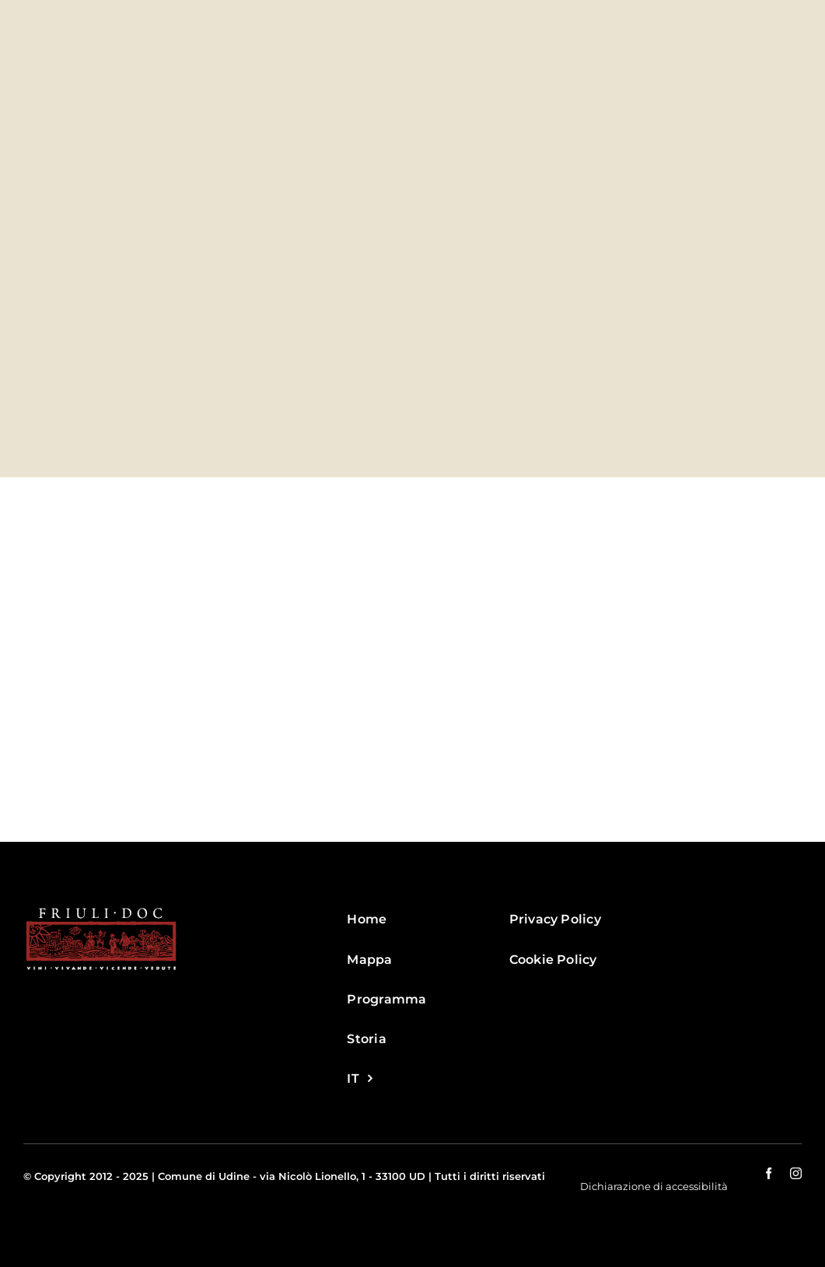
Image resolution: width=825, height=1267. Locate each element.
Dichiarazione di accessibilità (654, 1186)
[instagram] (796, 1173)
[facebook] (768, 1173)
